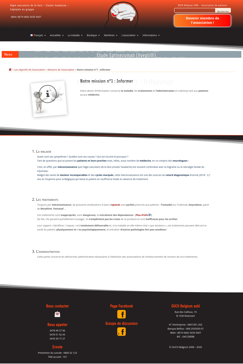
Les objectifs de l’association (29, 69)
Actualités (55, 35)
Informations (150, 35)
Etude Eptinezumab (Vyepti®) (126, 55)
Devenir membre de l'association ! (202, 20)
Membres (109, 35)
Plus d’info (142, 215)
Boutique (92, 35)
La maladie (74, 35)
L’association (129, 35)
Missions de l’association (61, 69)
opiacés (115, 204)
